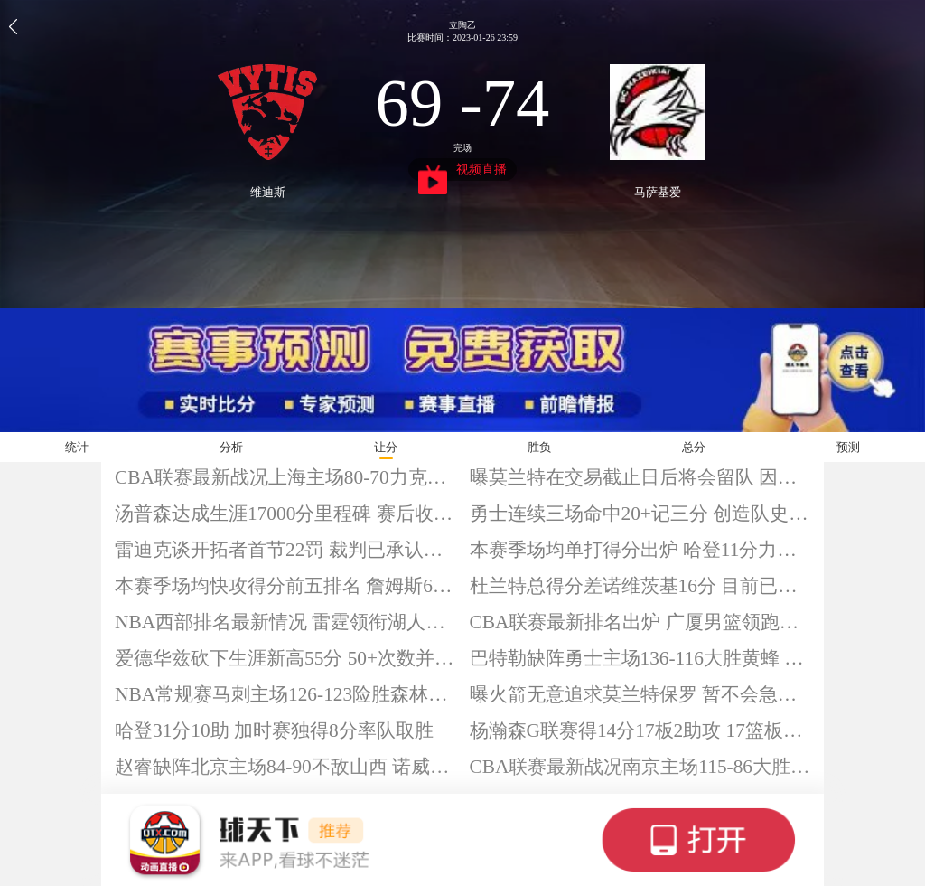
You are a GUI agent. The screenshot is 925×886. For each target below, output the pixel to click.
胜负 (539, 447)
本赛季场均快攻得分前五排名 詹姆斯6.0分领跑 (285, 586)
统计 (77, 447)
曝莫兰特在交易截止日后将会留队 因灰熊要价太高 (640, 477)
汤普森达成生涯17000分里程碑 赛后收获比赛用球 (285, 513)
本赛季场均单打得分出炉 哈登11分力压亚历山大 (640, 550)
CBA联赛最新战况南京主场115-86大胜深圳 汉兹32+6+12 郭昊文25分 (640, 767)
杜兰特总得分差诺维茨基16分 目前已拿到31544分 (640, 586)
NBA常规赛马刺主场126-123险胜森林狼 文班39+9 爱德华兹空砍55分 (285, 694)
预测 (848, 447)
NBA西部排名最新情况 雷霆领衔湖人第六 (285, 622)
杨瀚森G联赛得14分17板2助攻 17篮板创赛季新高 (640, 730)
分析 (231, 447)
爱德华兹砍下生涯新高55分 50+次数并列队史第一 (285, 658)
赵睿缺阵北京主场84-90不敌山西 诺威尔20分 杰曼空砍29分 (285, 767)
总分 (693, 447)
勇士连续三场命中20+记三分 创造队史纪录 (640, 513)
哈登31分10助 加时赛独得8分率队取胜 (274, 730)
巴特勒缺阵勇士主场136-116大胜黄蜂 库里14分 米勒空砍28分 (640, 658)
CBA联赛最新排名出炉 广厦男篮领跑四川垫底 (640, 622)
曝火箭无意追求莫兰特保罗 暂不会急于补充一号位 (640, 694)
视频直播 (463, 172)
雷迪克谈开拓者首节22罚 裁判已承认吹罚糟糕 (285, 550)
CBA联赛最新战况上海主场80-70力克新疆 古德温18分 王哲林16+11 (285, 477)
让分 (385, 447)
